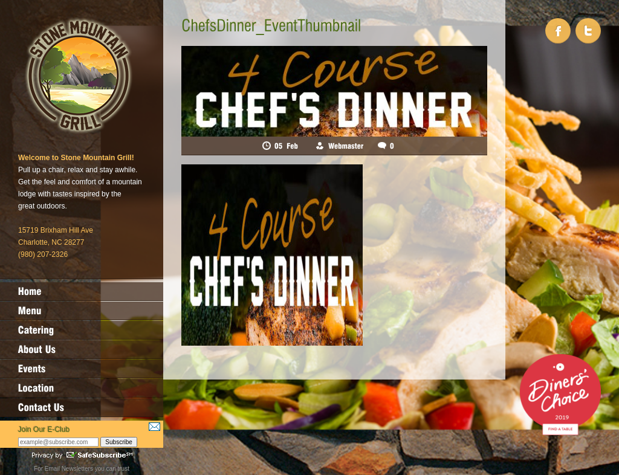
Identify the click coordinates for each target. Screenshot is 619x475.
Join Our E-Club (44, 429)
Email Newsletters (69, 468)
